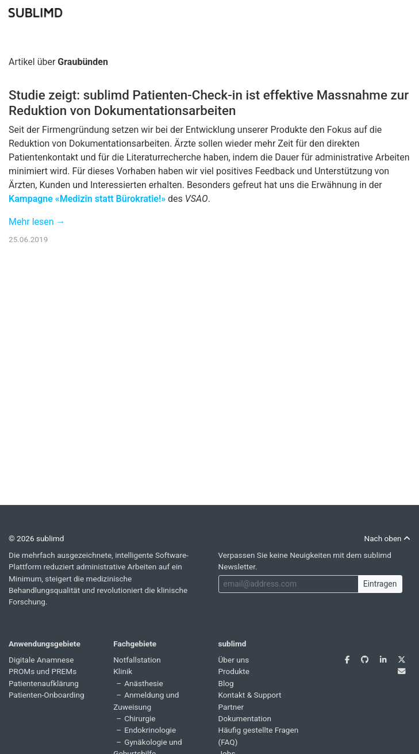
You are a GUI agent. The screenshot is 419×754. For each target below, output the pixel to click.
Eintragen (380, 583)
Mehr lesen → (37, 221)
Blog (226, 683)
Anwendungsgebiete (44, 643)
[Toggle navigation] (403, 11)
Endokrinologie (150, 729)
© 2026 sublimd (36, 538)
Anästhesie (143, 683)
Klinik (122, 671)
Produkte (234, 671)
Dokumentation (245, 718)
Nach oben (387, 538)
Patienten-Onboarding (46, 694)
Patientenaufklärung (44, 683)
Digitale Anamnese (41, 659)
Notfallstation (137, 659)
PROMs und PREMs (42, 671)
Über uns (233, 659)
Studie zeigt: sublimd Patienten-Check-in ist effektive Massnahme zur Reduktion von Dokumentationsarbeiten (209, 102)
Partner (231, 706)
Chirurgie (139, 718)
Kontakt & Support (250, 694)
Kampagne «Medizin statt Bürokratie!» (87, 198)
